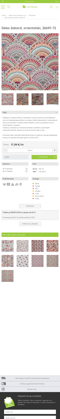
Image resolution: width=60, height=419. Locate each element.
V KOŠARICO (47, 157)
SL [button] (57, 1)
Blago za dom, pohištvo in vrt (17, 15)
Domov (4, 15)
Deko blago (32, 15)
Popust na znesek (30, 224)
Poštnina (30, 206)
